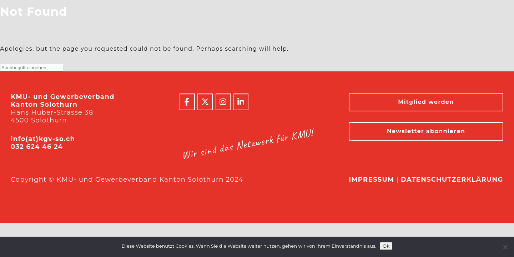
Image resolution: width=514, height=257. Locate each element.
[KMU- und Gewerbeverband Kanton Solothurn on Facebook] (187, 102)
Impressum (371, 179)
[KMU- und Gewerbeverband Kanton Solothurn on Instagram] (223, 102)
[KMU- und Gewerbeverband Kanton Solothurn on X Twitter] (205, 102)
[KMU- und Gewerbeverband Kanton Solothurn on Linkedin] (241, 102)
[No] (505, 247)
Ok (386, 246)
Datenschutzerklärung (452, 179)
